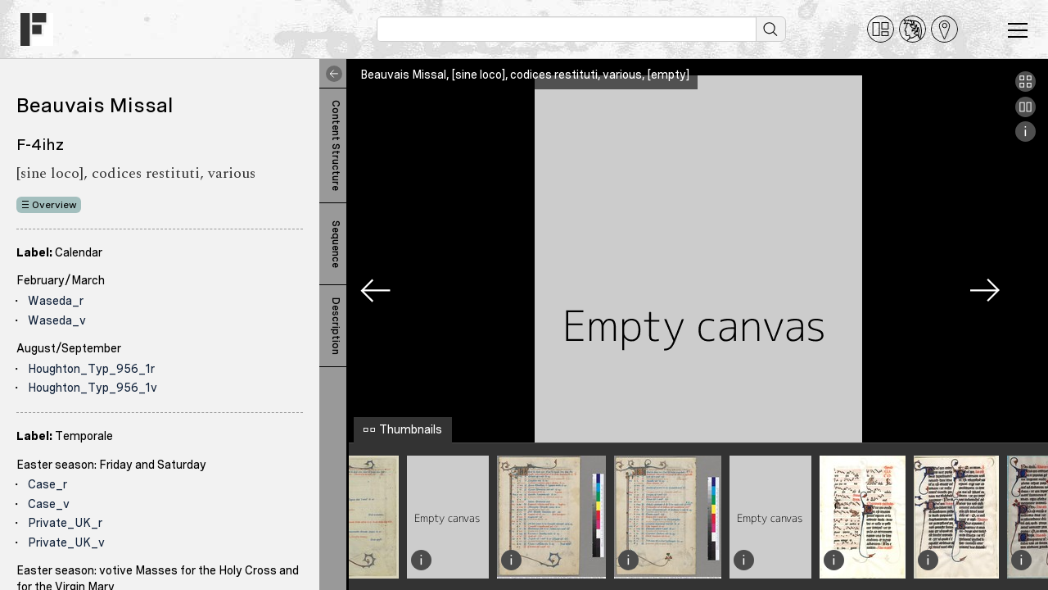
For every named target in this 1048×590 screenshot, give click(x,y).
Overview (54, 205)
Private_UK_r (65, 522)
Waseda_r (56, 300)
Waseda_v (57, 320)
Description (335, 326)
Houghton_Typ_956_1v (92, 387)
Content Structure (335, 145)
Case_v (49, 504)
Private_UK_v (66, 542)
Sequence (335, 244)
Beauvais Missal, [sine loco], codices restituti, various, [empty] (524, 74)
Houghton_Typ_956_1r (91, 368)
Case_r (47, 484)
